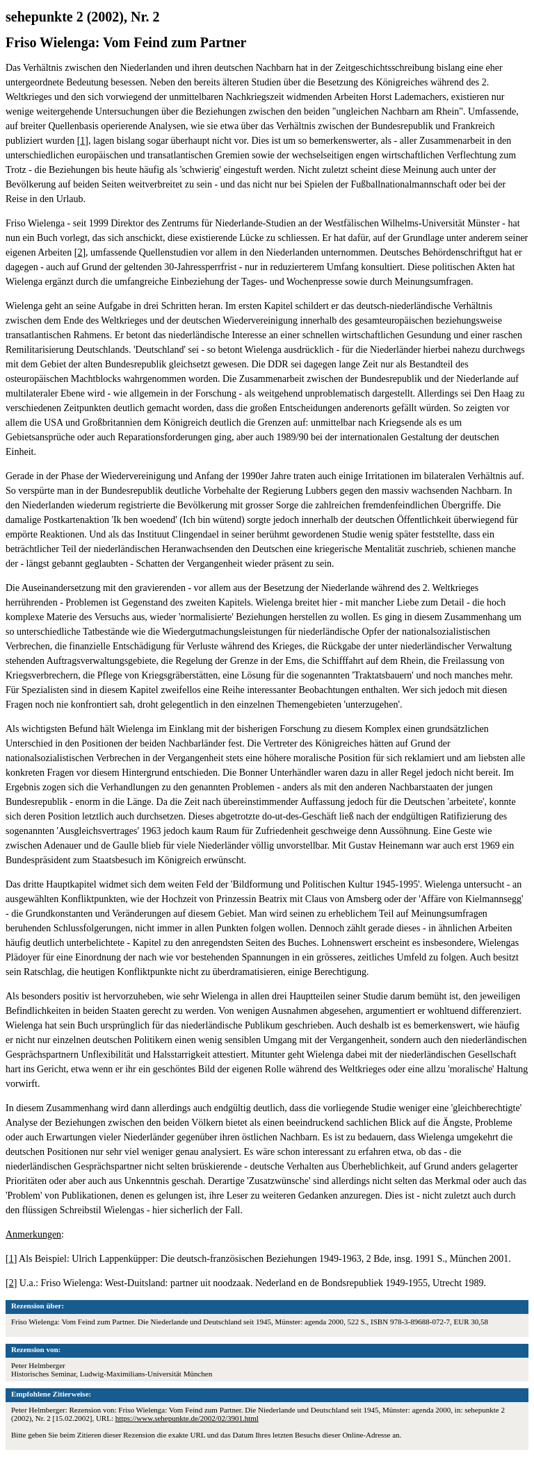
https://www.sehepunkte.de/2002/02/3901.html (187, 1418)
